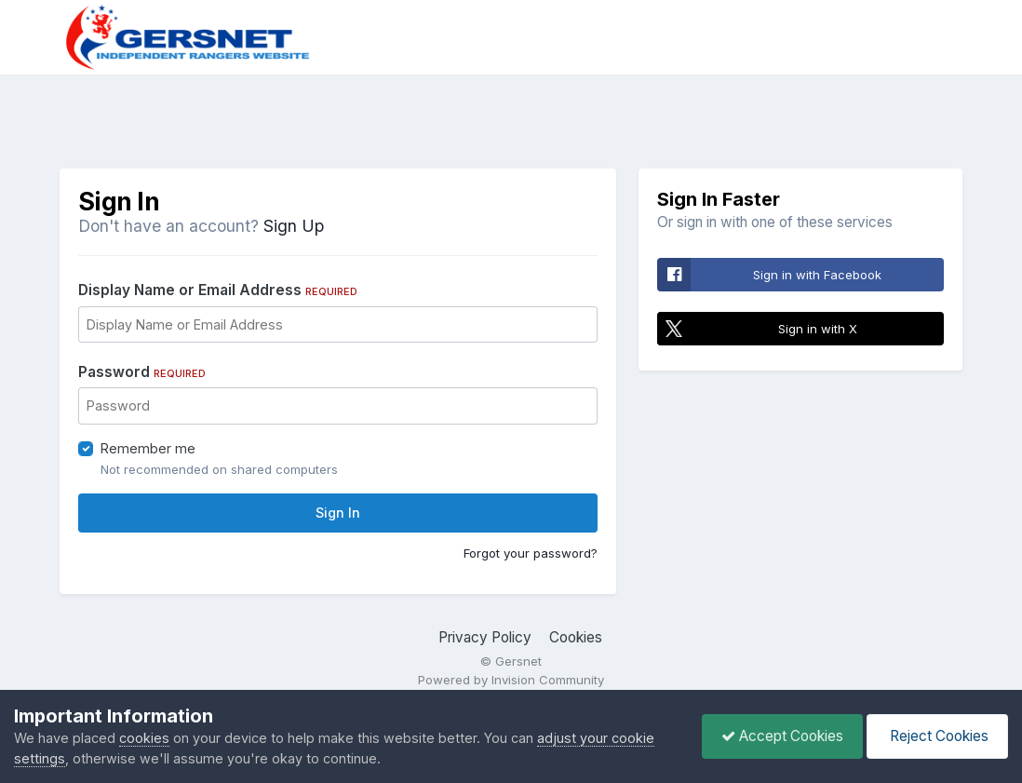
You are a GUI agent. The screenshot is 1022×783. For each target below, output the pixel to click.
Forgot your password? (531, 553)
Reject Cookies (937, 736)
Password (142, 372)
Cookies (575, 637)
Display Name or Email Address (217, 290)
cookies (144, 738)
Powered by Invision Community (511, 679)
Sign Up (293, 226)
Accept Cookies (782, 736)
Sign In (338, 512)
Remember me (148, 448)
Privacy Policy (484, 637)
